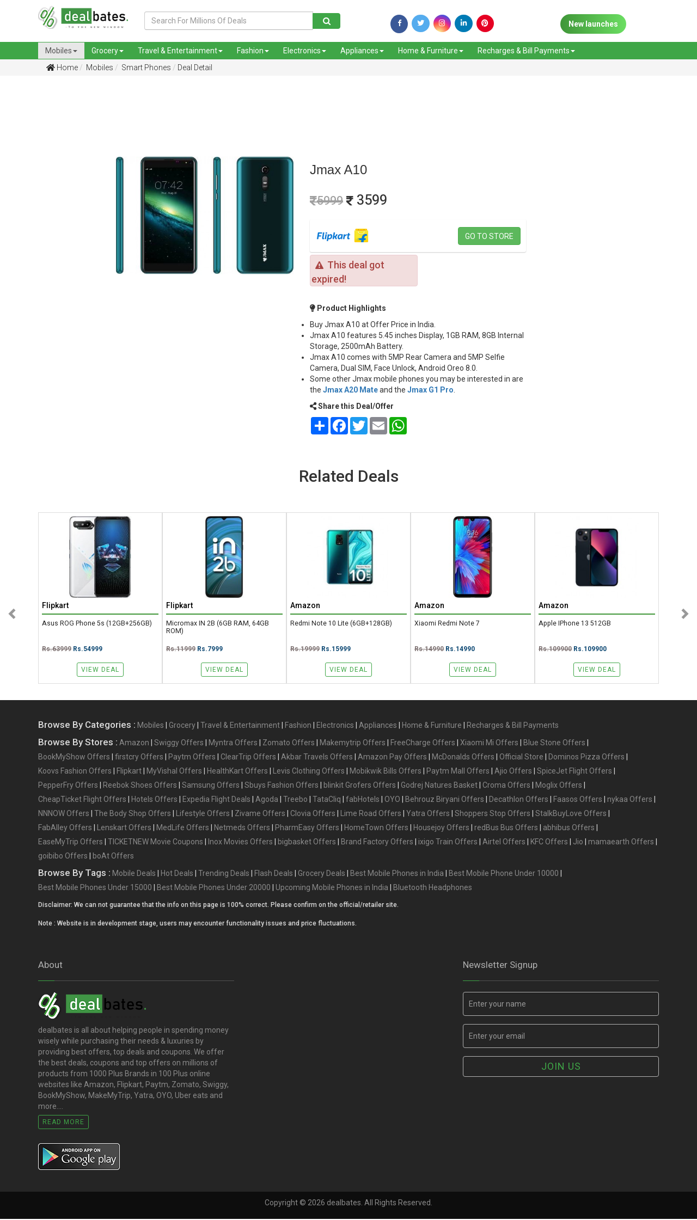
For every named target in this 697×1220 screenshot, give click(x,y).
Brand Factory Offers (377, 842)
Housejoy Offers (441, 828)
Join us (561, 1067)
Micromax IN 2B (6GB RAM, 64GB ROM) (217, 627)
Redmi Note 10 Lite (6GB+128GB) (342, 624)
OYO (392, 800)
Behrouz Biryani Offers (444, 800)
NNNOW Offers (63, 814)
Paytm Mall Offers (458, 772)
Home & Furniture (430, 50)
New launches (593, 24)
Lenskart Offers (124, 828)
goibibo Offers (63, 857)
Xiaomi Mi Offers (489, 743)
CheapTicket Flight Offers (82, 800)
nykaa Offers (629, 800)
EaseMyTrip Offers (70, 842)
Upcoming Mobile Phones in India (332, 888)
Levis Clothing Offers (309, 772)
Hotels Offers (154, 800)
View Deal (100, 669)
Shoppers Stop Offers (492, 814)
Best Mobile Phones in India (397, 874)
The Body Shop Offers (132, 814)
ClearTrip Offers (248, 757)
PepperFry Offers (68, 786)
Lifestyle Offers (203, 814)
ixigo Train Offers (448, 842)
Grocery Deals (321, 874)
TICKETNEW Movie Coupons (155, 842)
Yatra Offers (428, 814)
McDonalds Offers (463, 757)
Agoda (266, 800)
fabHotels (363, 800)
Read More (63, 1123)
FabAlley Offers (65, 828)
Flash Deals (273, 874)
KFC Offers (549, 842)
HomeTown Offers (376, 828)
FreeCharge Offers (422, 743)
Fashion (253, 50)
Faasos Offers (577, 800)
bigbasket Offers (307, 842)
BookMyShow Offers (74, 757)
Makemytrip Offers (353, 743)
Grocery (107, 50)
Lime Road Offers (370, 814)
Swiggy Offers (179, 743)
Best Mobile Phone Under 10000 (504, 874)
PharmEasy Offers (307, 828)
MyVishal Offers (174, 772)
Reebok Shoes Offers (140, 786)
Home (62, 67)
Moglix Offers (558, 786)
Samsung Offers (211, 786)
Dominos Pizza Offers (586, 757)
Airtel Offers (503, 842)
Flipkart (129, 772)
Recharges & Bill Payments (526, 50)
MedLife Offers (182, 828)
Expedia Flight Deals (216, 800)
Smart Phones (145, 67)
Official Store (521, 757)
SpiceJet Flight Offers (574, 772)
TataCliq (327, 800)
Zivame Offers (260, 814)
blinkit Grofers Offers (359, 786)
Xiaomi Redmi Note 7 (447, 624)
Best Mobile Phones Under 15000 (95, 888)
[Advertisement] (50, 255)
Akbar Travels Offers (317, 757)
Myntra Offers (233, 743)
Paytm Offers (192, 757)
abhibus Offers (569, 828)
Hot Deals (177, 874)
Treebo (295, 800)
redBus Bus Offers (506, 828)
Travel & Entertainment (180, 50)
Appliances (362, 50)
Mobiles (61, 50)
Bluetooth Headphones (432, 888)
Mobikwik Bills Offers (385, 772)
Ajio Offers (513, 772)
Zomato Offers (288, 743)
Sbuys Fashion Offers (281, 786)
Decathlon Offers (518, 800)
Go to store (489, 236)
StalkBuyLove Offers (571, 814)
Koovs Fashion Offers (75, 772)
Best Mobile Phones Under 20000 (214, 888)
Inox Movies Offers (240, 842)
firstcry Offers (139, 757)
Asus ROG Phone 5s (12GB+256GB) (97, 624)
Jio (578, 842)
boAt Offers (113, 857)
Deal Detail (195, 67)
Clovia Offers (312, 814)
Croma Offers (506, 786)
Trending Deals (223, 874)
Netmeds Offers (242, 828)
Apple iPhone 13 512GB (575, 624)
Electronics (304, 50)
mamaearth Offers (621, 842)
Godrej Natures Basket (439, 786)
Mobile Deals (134, 874)
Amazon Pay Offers (392, 757)
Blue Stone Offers (554, 743)
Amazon (134, 743)
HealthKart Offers (237, 772)
